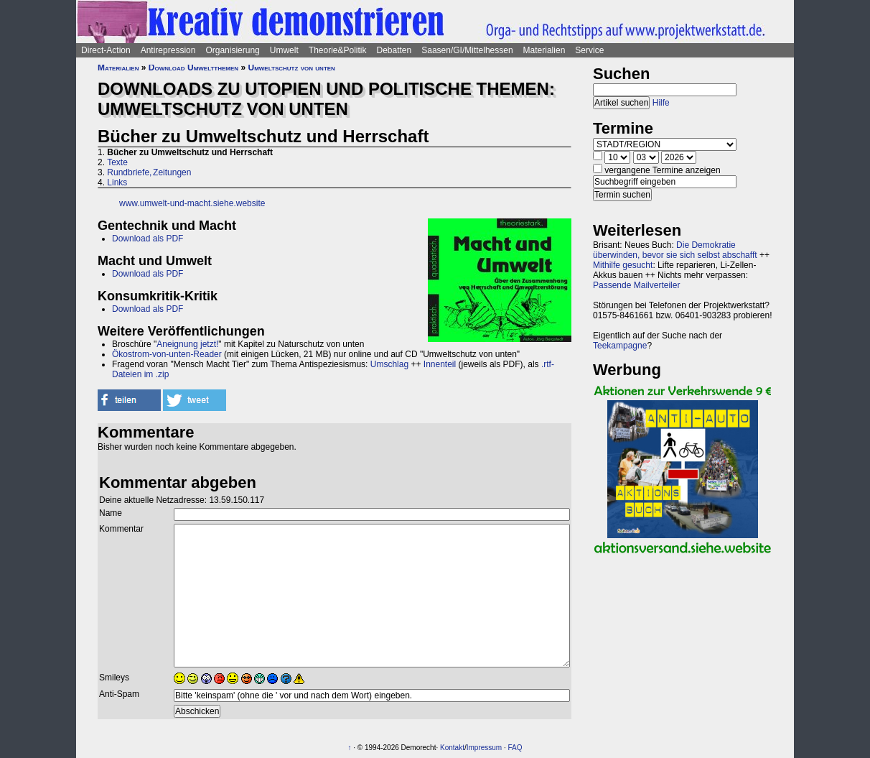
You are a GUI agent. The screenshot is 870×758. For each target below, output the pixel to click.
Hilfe (661, 103)
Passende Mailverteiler (636, 285)
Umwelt (284, 50)
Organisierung (232, 50)
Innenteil (440, 364)
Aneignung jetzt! (187, 344)
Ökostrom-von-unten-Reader (167, 354)
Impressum (484, 748)
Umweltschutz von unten (291, 68)
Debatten (394, 50)
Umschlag (389, 364)
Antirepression (168, 50)
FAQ (515, 748)
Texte (117, 162)
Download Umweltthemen (193, 68)
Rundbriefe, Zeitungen (149, 172)
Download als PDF (147, 239)
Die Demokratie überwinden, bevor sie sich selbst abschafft (675, 250)
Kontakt (452, 748)
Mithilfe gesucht (622, 265)
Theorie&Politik (338, 50)
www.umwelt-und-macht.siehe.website (192, 203)
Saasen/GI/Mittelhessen (467, 50)
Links (117, 182)
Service (589, 50)
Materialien (544, 50)
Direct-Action (106, 50)
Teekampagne (620, 346)
